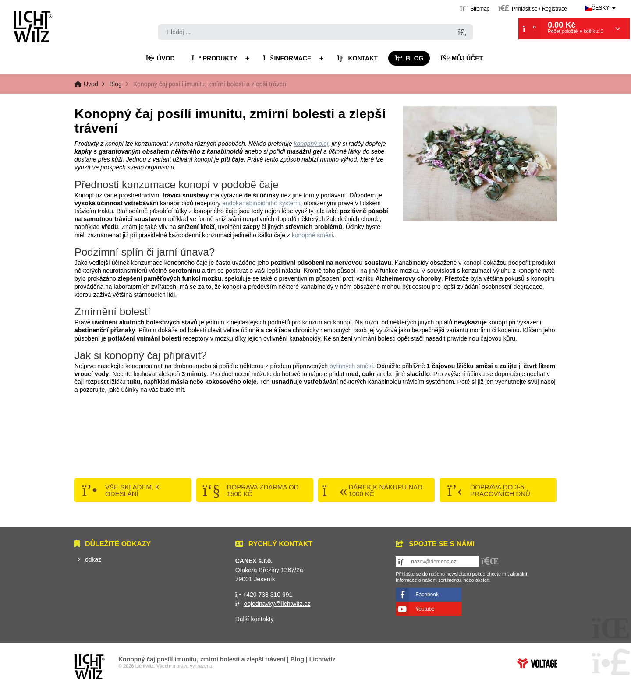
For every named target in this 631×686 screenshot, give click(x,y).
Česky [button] (601, 8)
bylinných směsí (351, 365)
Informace (287, 58)
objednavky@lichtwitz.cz (277, 603)
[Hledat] (462, 32)
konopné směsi (312, 235)
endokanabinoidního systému (262, 203)
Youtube (425, 609)
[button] (533, 8)
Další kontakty (254, 619)
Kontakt (357, 58)
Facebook (427, 594)
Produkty (214, 58)
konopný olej (311, 143)
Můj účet (461, 58)
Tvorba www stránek (537, 663)
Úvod (33, 26)
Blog (409, 58)
